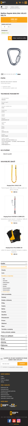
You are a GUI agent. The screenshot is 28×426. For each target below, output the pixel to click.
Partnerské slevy (4, 389)
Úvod (1, 7)
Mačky (3, 309)
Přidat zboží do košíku (19, 38)
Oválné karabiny (6, 282)
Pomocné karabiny (6, 288)
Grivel (3, 339)
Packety (3, 297)
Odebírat (22, 363)
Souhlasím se (13, 367)
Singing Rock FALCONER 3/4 (14, 247)
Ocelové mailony (4, 8)
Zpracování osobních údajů (7, 398)
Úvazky (3, 270)
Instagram (18, 420)
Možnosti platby (4, 392)
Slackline (4, 314)
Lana (2, 273)
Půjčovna (4, 345)
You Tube (14, 420)
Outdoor (6, 7)
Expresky (4, 286)
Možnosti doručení (5, 394)
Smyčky (3, 311)
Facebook (9, 420)
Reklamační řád (4, 387)
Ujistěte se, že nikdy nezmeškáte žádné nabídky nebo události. (15, 359)
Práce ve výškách (7, 336)
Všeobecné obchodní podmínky (8, 391)
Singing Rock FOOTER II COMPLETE (14, 216)
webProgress (16, 424)
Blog (2, 348)
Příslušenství (5, 317)
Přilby (3, 303)
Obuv (3, 326)
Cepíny (3, 306)
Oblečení (4, 323)
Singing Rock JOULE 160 (14, 185)
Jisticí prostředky (6, 294)
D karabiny (5, 284)
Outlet (3, 263)
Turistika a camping (7, 329)
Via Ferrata (5, 280)
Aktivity (3, 342)
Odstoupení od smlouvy (6, 396)
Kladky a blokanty (6, 300)
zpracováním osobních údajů (16, 367)
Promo (3, 320)
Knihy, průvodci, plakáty (8, 332)
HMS (4, 278)
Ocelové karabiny (6, 289)
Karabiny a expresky (15, 7)
